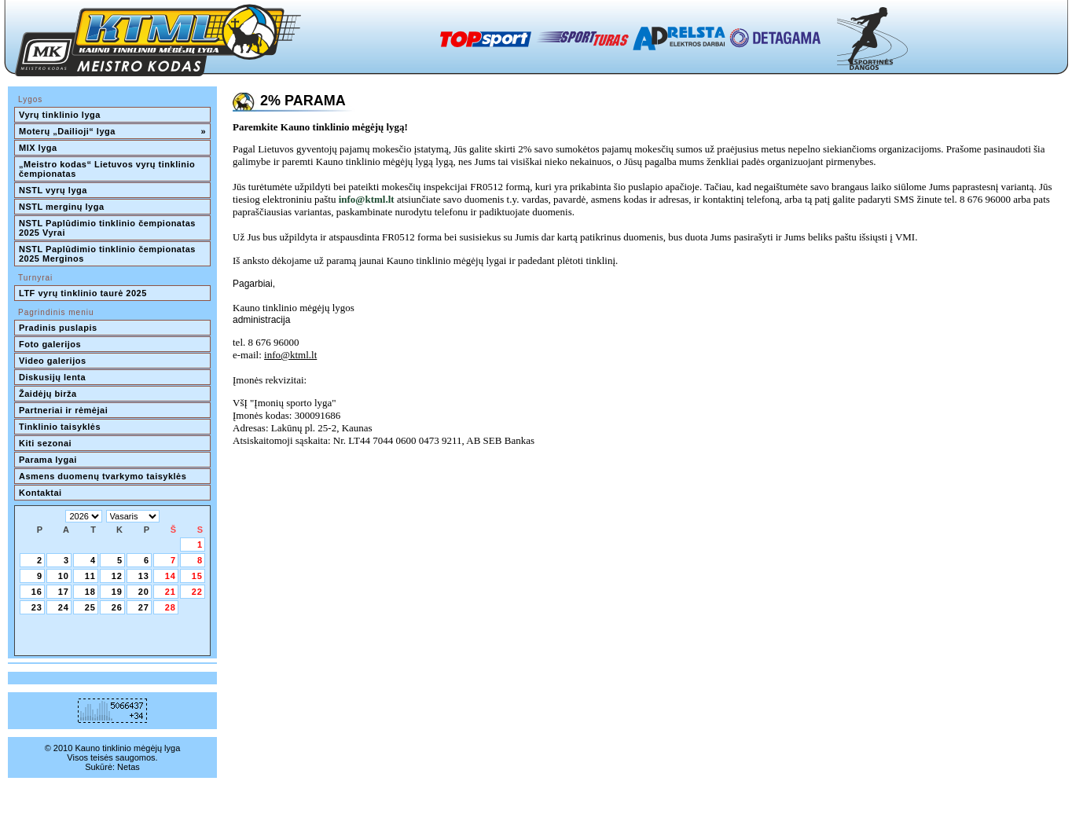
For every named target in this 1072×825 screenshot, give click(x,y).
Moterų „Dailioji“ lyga (112, 131)
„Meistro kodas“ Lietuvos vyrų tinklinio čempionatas (108, 169)
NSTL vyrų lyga (53, 190)
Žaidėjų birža (48, 393)
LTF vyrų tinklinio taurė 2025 (83, 293)
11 (90, 576)
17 (63, 591)
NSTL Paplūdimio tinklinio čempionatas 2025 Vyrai (108, 227)
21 (170, 591)
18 (90, 591)
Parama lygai (48, 459)
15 (197, 576)
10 (63, 576)
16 (36, 591)
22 (197, 591)
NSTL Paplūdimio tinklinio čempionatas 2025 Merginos (108, 253)
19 (117, 591)
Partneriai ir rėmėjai (63, 410)
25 (90, 607)
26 (117, 607)
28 (170, 607)
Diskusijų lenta (52, 377)
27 (143, 607)
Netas (128, 767)
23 (36, 607)
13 (143, 576)
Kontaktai (40, 492)
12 (117, 576)
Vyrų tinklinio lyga (60, 114)
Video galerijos (52, 360)
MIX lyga (38, 147)
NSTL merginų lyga (62, 206)
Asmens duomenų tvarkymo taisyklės (102, 476)
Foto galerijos (50, 344)
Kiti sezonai (45, 443)
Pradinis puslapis (58, 327)
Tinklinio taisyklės (60, 426)
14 (170, 576)
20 (143, 591)
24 (63, 607)
